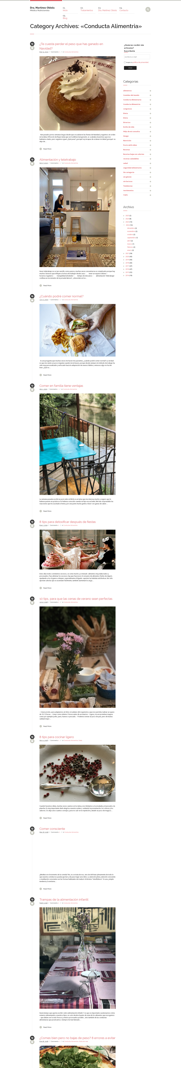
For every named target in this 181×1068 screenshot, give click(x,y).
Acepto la (137, 62)
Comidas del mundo (131, 95)
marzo (129, 244)
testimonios (128, 190)
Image (126, 136)
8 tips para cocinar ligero (56, 737)
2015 (127, 272)
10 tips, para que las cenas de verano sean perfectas (75, 599)
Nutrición (127, 141)
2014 (127, 275)
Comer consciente (52, 829)
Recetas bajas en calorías (133, 154)
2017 (127, 266)
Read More (47, 149)
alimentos (127, 91)
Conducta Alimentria (71, 52)
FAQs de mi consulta (131, 131)
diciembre (131, 228)
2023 (127, 222)
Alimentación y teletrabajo (57, 159)
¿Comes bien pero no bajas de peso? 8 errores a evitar (77, 1038)
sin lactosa (127, 181)
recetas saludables (131, 159)
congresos (127, 109)
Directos (126, 122)
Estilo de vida (83, 1041)
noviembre (131, 231)
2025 (127, 216)
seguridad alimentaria (132, 168)
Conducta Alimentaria (132, 100)
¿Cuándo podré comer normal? (61, 296)
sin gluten (127, 177)
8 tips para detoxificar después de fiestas (67, 522)
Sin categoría (128, 172)
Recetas (126, 150)
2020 (127, 256)
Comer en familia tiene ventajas (61, 386)
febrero (130, 247)
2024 (127, 219)
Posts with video (130, 145)
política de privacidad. (141, 62)
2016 (127, 269)
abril (129, 241)
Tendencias (128, 186)
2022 (127, 225)
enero (129, 250)
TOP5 (125, 195)
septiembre (131, 238)
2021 (127, 253)
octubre (130, 234)
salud (125, 163)
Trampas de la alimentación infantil (63, 899)
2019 (127, 260)
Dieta (80, 740)
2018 (127, 263)
